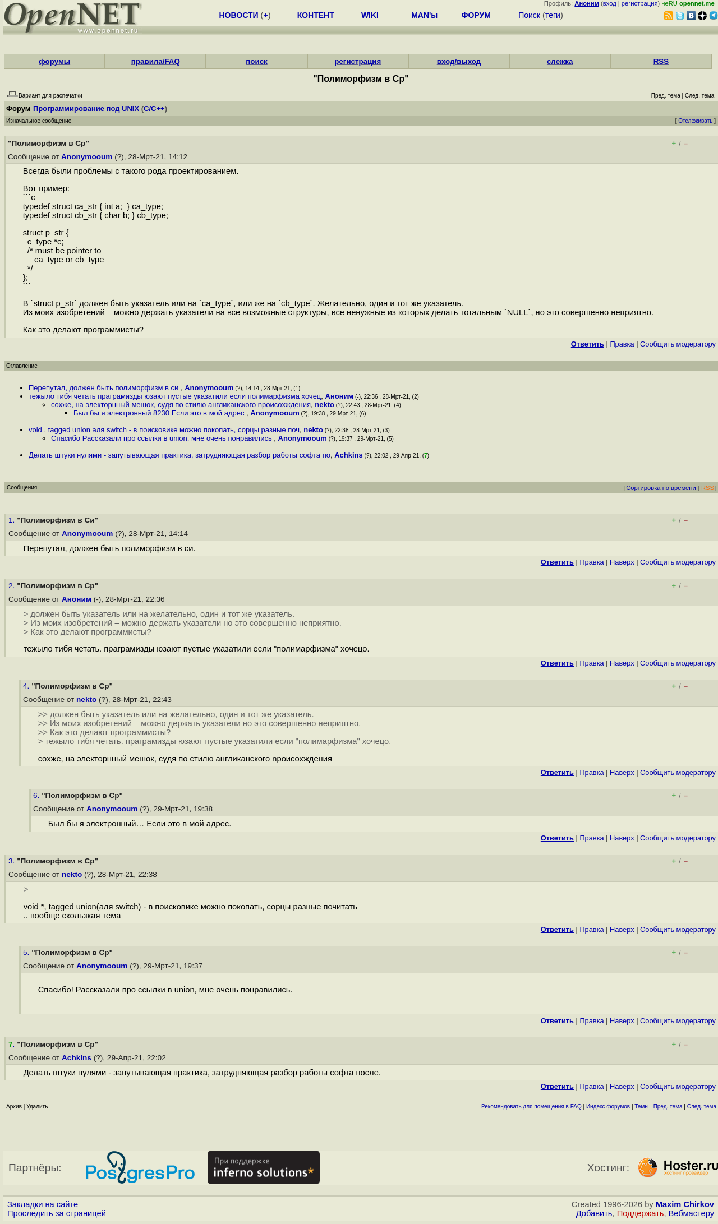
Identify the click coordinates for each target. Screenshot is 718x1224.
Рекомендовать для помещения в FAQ (531, 1106)
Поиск (529, 15)
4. (27, 686)
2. (12, 585)
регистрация (640, 3)
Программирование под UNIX (86, 108)
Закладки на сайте (42, 1204)
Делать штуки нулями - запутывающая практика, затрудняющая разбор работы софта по (179, 455)
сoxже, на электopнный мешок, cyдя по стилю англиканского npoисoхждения (181, 404)
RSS (661, 61)
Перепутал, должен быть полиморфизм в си (105, 388)
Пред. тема (668, 1106)
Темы (641, 1106)
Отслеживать (695, 121)
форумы (54, 61)
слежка (560, 61)
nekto (324, 404)
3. (12, 861)
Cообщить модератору (678, 344)
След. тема (701, 1106)
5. (27, 952)
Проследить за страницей (56, 1213)
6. (37, 795)
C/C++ (154, 108)
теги (552, 15)
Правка (622, 344)
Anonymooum (86, 157)
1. (12, 520)
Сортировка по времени (661, 487)
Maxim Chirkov (685, 1204)
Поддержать (640, 1213)
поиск (256, 61)
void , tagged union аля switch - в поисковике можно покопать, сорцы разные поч (164, 430)
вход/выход (459, 61)
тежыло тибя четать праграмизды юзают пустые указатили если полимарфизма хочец (175, 396)
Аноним (339, 396)
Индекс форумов (608, 1106)
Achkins (348, 455)
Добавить (594, 1213)
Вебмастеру (691, 1213)
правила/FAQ (155, 61)
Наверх (622, 562)
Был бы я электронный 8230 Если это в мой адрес (159, 413)
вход (609, 3)
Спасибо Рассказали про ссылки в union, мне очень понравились (162, 438)
